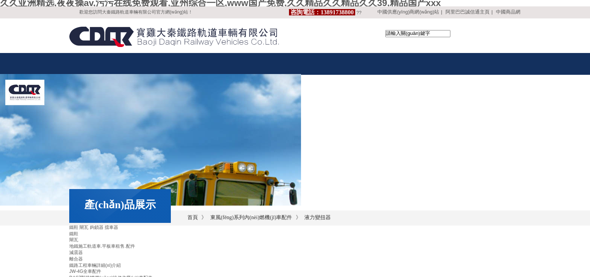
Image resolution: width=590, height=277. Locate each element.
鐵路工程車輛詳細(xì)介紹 (95, 265)
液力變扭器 (317, 217)
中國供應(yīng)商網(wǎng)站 (408, 12)
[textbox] (417, 33)
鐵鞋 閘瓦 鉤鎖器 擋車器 (93, 227)
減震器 (76, 252)
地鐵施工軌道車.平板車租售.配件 (102, 246)
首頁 (192, 217)
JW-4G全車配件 (85, 271)
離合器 (76, 259)
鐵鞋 (73, 233)
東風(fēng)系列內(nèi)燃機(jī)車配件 (251, 217)
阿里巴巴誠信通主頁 (468, 12)
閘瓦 (73, 239)
